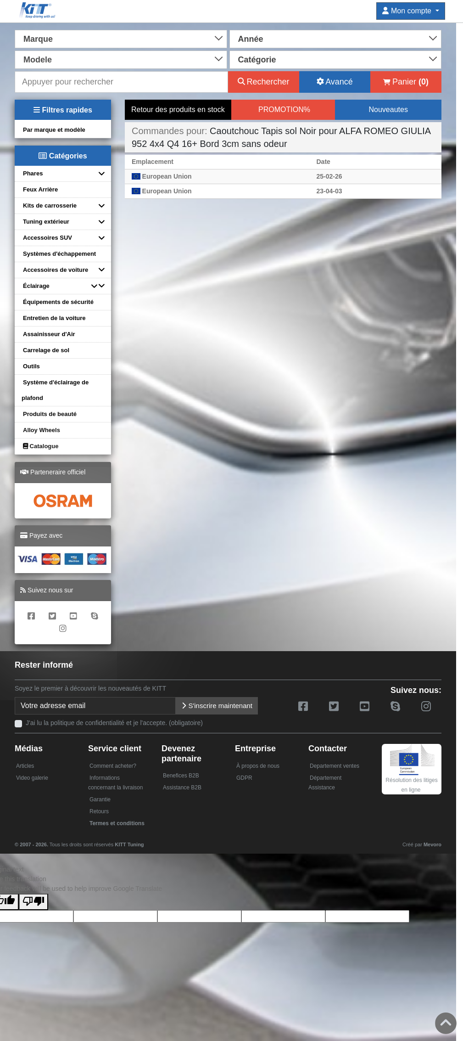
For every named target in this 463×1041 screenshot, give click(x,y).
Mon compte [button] (407, 11)
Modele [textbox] (37, 59)
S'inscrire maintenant (216, 705)
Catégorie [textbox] (257, 59)
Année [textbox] (250, 39)
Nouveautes (387, 109)
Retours (99, 811)
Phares (33, 173)
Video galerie (32, 778)
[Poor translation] (33, 902)
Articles (25, 766)
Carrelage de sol (46, 350)
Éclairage (36, 285)
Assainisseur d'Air (49, 334)
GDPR (244, 778)
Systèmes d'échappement (59, 253)
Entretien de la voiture (54, 318)
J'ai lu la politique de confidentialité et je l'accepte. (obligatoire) (114, 722)
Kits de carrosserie (50, 205)
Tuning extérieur (46, 221)
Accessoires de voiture (55, 269)
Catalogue (40, 446)
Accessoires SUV (47, 237)
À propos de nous (257, 766)
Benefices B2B (181, 775)
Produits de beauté (50, 414)
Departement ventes (334, 766)
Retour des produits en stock (178, 109)
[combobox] (121, 38)
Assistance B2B (182, 787)
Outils (31, 366)
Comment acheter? (112, 766)
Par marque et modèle (54, 129)
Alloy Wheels (41, 430)
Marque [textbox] (38, 39)
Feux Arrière (40, 189)
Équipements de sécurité (58, 301)
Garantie (100, 799)
